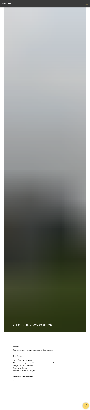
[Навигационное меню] (87, 3)
